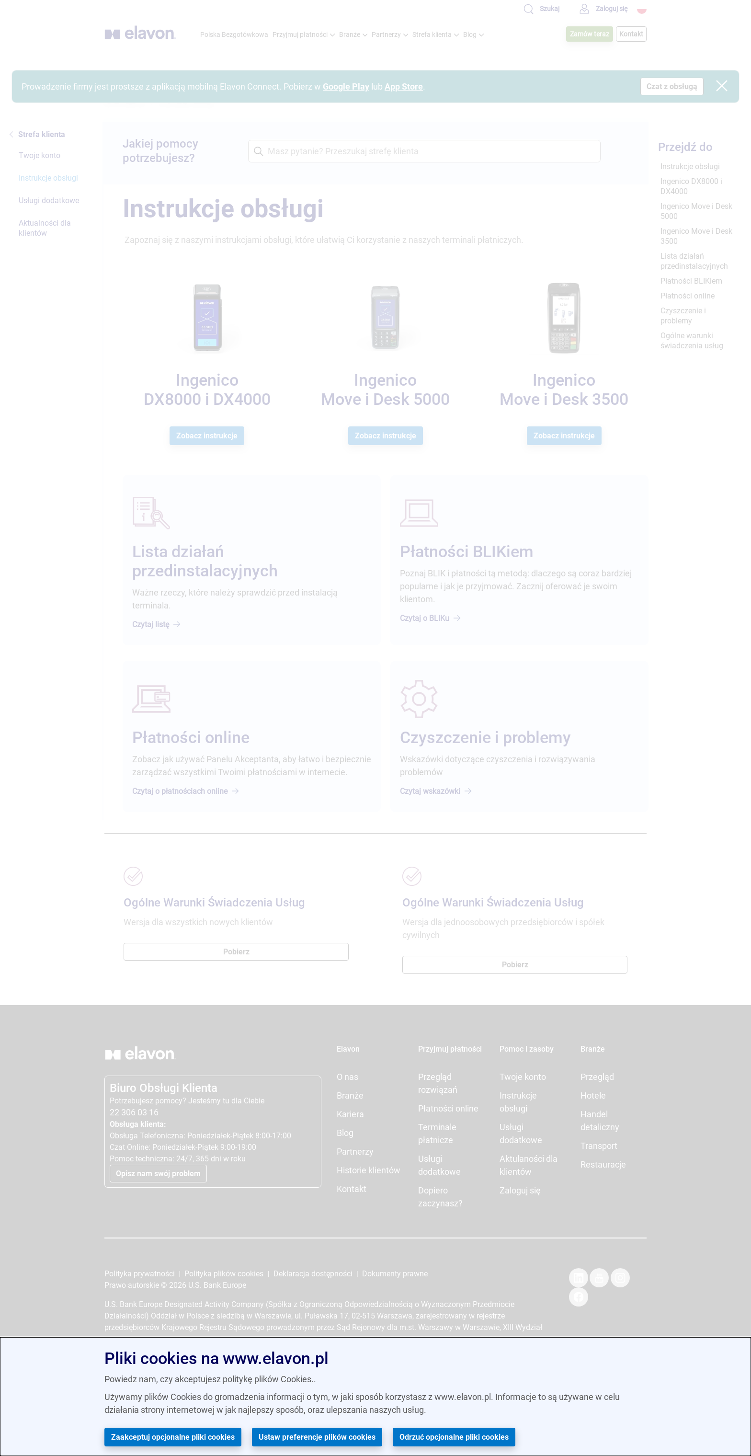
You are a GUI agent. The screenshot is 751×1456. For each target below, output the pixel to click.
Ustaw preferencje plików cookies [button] (317, 1437)
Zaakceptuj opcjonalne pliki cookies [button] (173, 1437)
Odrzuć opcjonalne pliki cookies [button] (454, 1437)
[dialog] (375, 1396)
